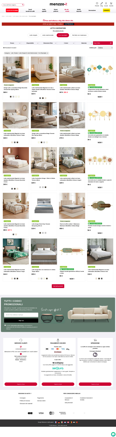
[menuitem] (12, 10)
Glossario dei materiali (26, 413)
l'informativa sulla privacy (17, 325)
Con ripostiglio (63, 35)
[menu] (58, 10)
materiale (84, 43)
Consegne (23, 408)
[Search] (22, 4)
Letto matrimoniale (47, 35)
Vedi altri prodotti (58, 286)
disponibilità (30, 43)
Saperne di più (21, 384)
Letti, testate (8, 16)
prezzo (12, 43)
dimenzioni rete (48, 43)
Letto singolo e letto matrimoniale (20, 16)
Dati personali (69, 413)
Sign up (21, 320)
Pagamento (40, 408)
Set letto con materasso (79, 35)
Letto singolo (33, 35)
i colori (66, 43)
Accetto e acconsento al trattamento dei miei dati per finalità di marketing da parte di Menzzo (21, 327)
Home (3, 16)
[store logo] (59, 5)
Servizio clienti (41, 411)
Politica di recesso (25, 411)
